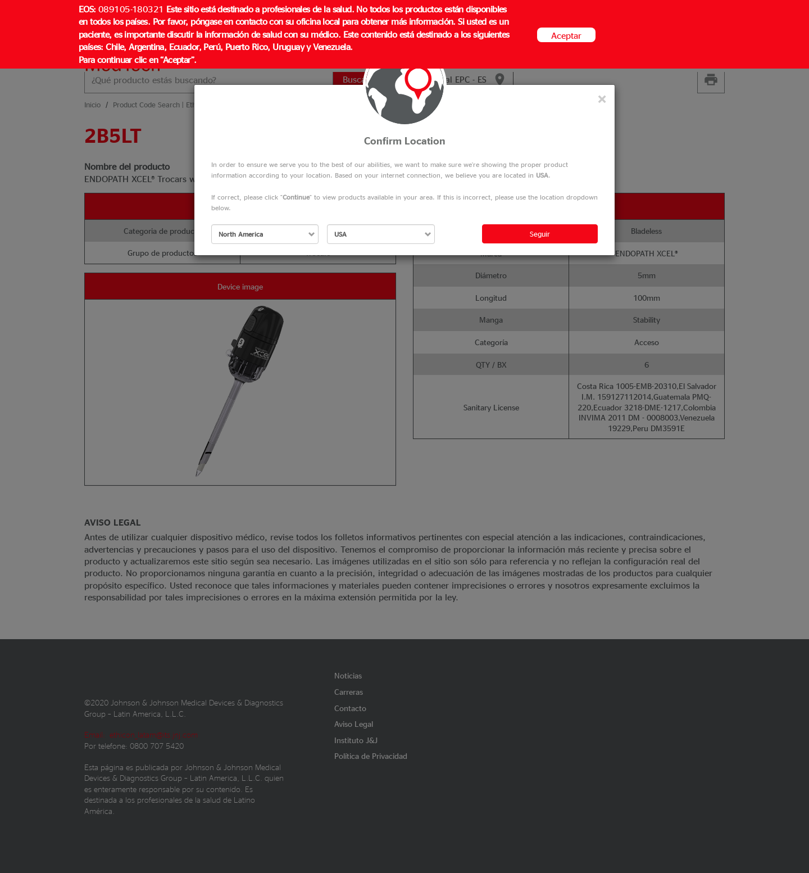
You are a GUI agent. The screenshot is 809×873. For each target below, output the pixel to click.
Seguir (540, 233)
